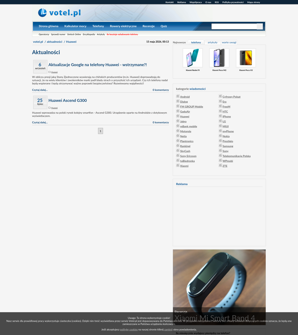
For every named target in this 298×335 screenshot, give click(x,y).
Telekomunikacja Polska (236, 156)
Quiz (164, 26)
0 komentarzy (161, 89)
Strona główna (48, 26)
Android (185, 96)
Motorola (185, 131)
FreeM (226, 106)
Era (224, 101)
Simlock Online (74, 34)
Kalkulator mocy (75, 26)
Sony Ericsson (188, 156)
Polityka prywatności (233, 2)
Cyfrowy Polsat (231, 96)
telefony (196, 42)
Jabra (183, 121)
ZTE (225, 165)
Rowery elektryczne (123, 26)
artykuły (212, 42)
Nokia (226, 136)
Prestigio (228, 141)
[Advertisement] (219, 215)
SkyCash (185, 151)
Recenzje (149, 26)
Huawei (54, 72)
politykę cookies (129, 329)
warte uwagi (229, 42)
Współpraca (195, 2)
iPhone (227, 116)
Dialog (184, 101)
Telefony (98, 26)
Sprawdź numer (58, 34)
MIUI (226, 126)
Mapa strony (253, 2)
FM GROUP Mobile (191, 106)
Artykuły (101, 34)
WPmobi (228, 160)
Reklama (181, 2)
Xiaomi (184, 165)
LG (224, 121)
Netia (183, 136)
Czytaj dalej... (40, 89)
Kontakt (170, 2)
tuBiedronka (187, 160)
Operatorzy (44, 34)
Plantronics (186, 141)
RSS (217, 2)
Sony (225, 151)
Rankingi (185, 146)
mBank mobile (188, 126)
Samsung (228, 146)
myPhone (228, 131)
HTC (225, 111)
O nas (208, 2)
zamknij (168, 329)
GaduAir (185, 111)
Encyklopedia (89, 34)
